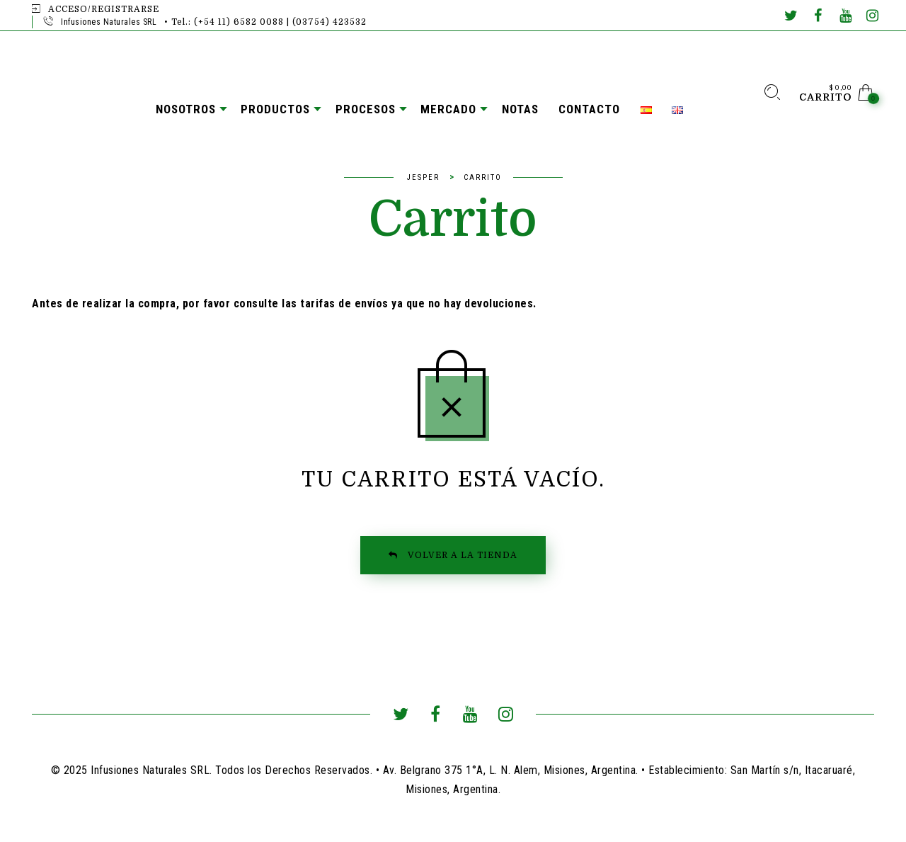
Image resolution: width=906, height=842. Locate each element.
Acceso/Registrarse (103, 9)
